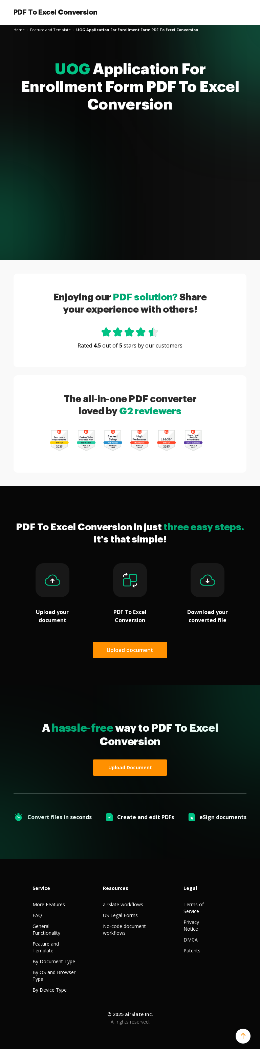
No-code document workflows (124, 929)
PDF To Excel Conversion (56, 12)
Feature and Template (45, 947)
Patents (191, 950)
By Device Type (49, 990)
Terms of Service (193, 907)
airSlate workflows (123, 904)
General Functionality (46, 929)
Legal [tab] (190, 888)
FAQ (37, 915)
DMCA (190, 939)
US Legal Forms (120, 915)
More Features (48, 904)
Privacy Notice (191, 925)
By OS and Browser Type (53, 975)
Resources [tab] (115, 888)
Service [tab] (41, 888)
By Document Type (53, 961)
